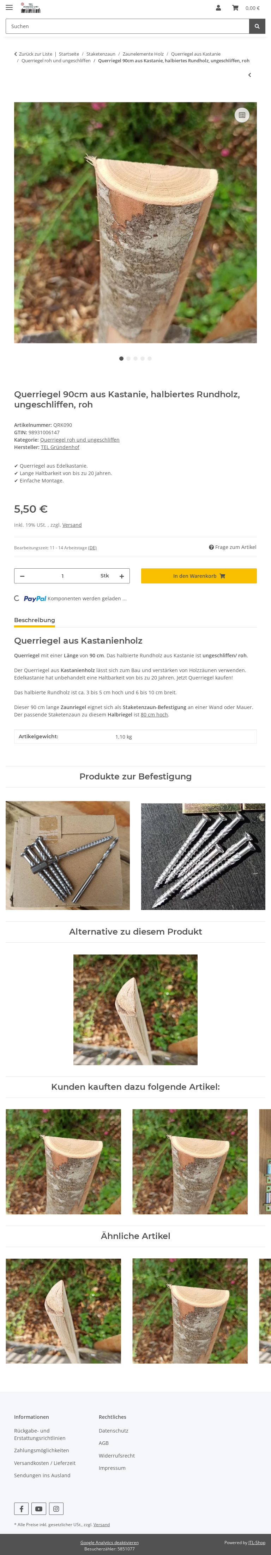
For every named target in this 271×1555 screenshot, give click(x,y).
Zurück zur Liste (35, 54)
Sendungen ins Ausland (42, 1475)
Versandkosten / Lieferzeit (45, 1463)
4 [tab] (142, 358)
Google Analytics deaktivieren (109, 1542)
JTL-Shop (256, 1542)
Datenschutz (113, 1430)
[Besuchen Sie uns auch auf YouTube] (38, 1509)
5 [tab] (149, 358)
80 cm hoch (154, 714)
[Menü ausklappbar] (9, 4)
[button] (218, 8)
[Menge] (63, 576)
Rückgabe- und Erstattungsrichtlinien (40, 1434)
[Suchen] (127, 26)
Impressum (112, 1468)
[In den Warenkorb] (19, 98)
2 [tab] (128, 358)
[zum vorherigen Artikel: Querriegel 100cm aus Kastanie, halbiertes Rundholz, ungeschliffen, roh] (249, 74)
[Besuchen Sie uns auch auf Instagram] (56, 1509)
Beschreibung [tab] (34, 620)
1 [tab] (121, 358)
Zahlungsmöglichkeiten (41, 1450)
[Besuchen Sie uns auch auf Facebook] (21, 1509)
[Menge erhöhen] (122, 576)
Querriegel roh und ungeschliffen (80, 439)
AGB (104, 1443)
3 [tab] (135, 358)
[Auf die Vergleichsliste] (242, 115)
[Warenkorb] (246, 8)
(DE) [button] (92, 548)
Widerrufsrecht (117, 1455)
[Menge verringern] (22, 576)
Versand (72, 525)
